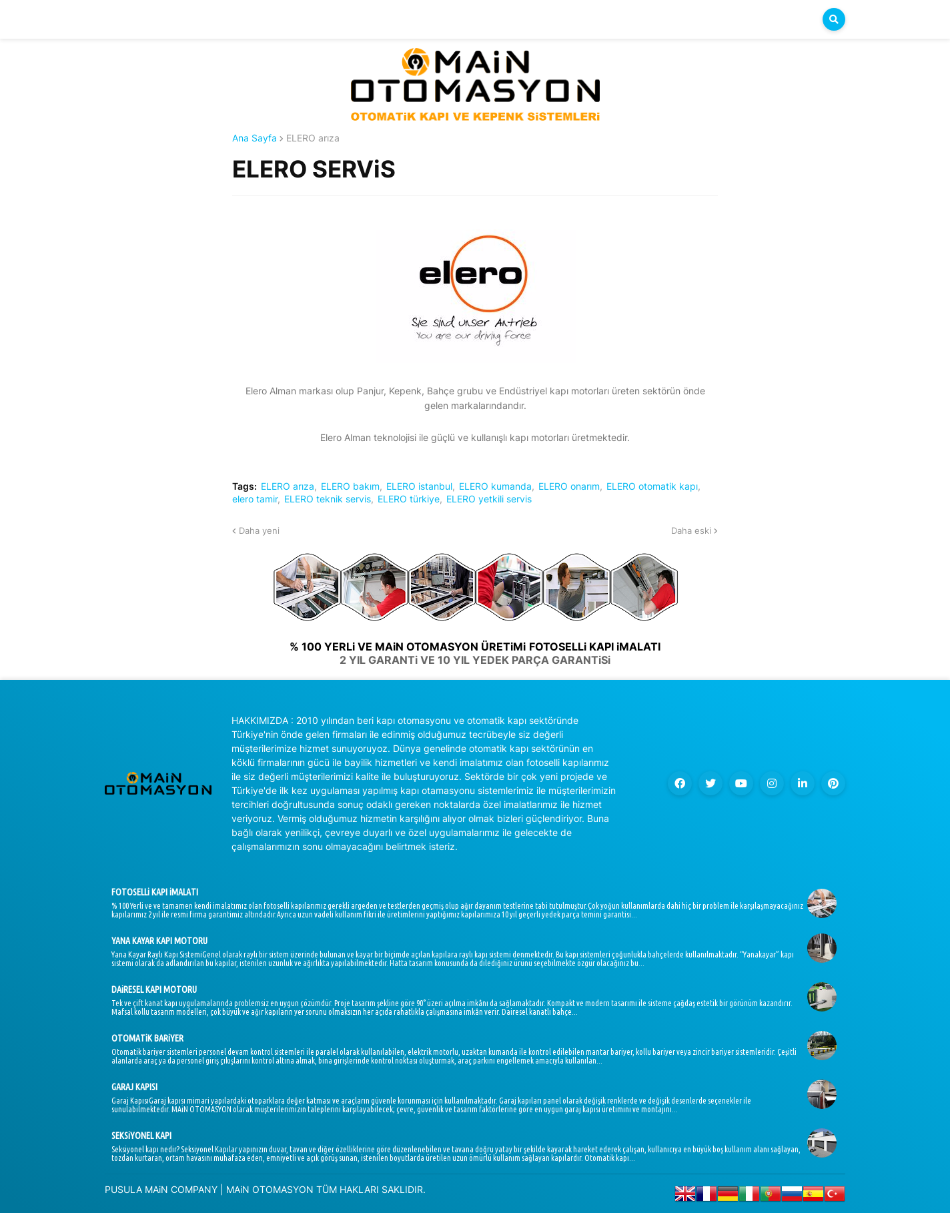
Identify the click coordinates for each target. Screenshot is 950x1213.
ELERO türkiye (409, 499)
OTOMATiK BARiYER (147, 1038)
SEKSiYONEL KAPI (141, 1135)
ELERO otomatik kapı (652, 486)
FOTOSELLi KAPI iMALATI (154, 892)
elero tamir (255, 499)
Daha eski (691, 530)
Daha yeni (259, 530)
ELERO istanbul (419, 486)
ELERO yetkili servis (489, 499)
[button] (834, 19)
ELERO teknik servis (327, 499)
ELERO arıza (313, 138)
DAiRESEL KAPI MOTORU (154, 989)
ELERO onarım (569, 486)
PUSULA (123, 1189)
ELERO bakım (350, 486)
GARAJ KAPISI (134, 1087)
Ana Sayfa (254, 138)
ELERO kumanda (495, 486)
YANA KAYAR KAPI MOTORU (159, 940)
